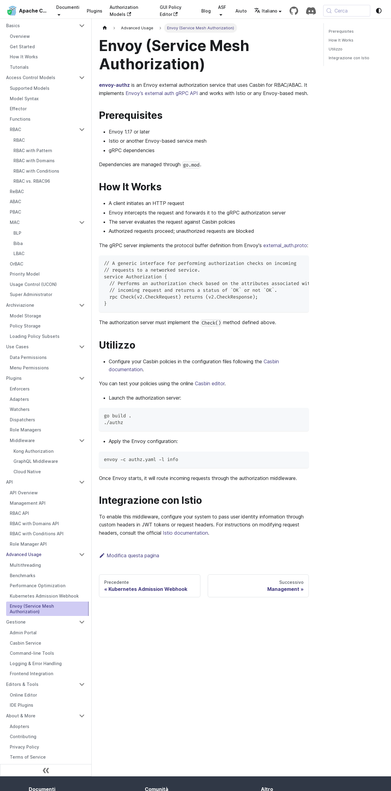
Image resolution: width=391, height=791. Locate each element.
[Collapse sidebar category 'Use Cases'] (82, 347)
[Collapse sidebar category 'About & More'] (82, 716)
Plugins (94, 10)
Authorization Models (124, 11)
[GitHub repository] (293, 11)
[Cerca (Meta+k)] (346, 10)
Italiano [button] (265, 10)
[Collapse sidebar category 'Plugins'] (82, 378)
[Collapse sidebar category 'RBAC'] (82, 129)
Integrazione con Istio (349, 58)
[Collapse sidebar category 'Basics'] (82, 26)
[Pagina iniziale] (105, 28)
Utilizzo (335, 49)
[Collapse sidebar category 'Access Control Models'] (82, 77)
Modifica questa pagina (129, 555)
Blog (206, 10)
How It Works (341, 40)
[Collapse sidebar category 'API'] (82, 482)
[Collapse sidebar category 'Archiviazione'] (82, 305)
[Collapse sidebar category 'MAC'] (82, 222)
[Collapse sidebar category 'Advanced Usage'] (82, 554)
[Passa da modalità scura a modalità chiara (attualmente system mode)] (379, 11)
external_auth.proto (285, 245)
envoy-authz (114, 85)
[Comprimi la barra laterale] (46, 770)
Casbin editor (210, 383)
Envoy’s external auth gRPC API (162, 93)
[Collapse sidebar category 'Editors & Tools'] (82, 684)
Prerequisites (341, 31)
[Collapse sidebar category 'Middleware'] (82, 440)
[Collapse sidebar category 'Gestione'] (82, 622)
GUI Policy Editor (170, 11)
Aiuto (241, 10)
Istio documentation (185, 533)
